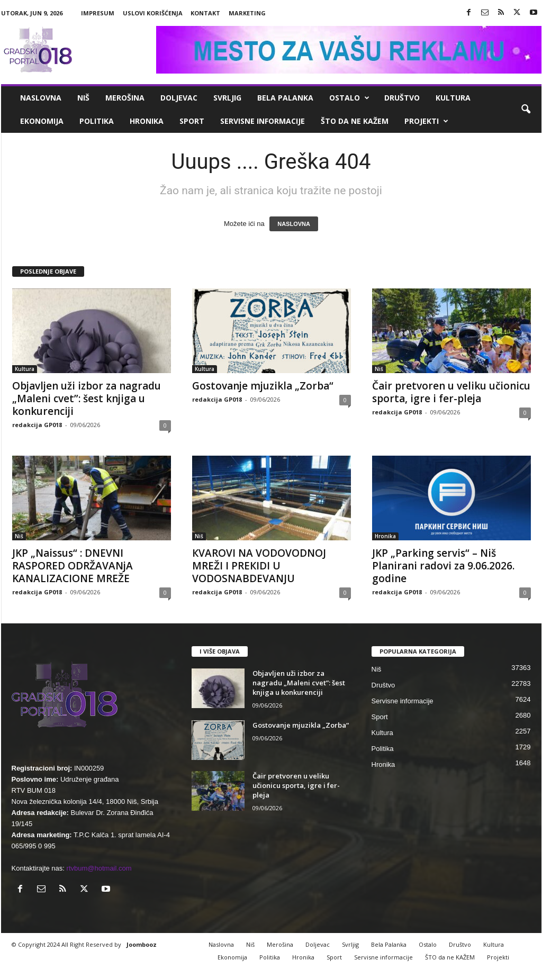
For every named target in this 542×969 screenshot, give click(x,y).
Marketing (247, 13)
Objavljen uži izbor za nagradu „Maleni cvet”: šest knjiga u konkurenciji (86, 398)
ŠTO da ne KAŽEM (355, 121)
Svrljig (227, 98)
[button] (525, 109)
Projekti (426, 121)
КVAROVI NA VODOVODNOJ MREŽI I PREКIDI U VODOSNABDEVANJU (259, 565)
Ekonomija (42, 121)
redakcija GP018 (37, 425)
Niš (83, 98)
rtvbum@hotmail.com (99, 868)
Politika (96, 121)
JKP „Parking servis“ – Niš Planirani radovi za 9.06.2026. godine (443, 565)
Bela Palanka (285, 98)
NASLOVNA (293, 224)
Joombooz (142, 944)
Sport (191, 121)
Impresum (97, 13)
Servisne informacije (262, 121)
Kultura (453, 98)
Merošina (124, 98)
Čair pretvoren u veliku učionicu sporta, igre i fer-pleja (451, 392)
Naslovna (40, 98)
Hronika (147, 121)
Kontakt (205, 13)
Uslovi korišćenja (153, 13)
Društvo (402, 98)
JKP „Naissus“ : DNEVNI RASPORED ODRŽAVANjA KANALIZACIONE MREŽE (72, 565)
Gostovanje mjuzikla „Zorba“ (262, 386)
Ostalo (349, 98)
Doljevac (178, 98)
